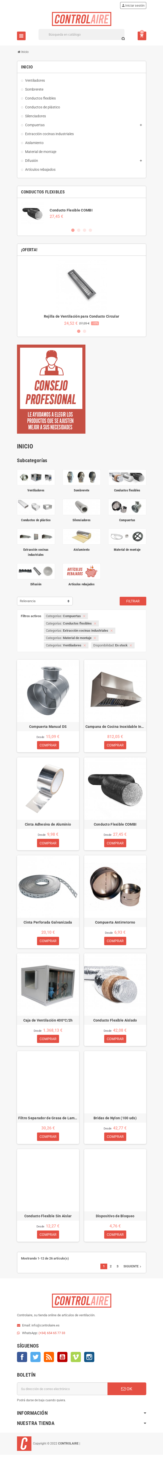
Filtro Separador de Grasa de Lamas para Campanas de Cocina (48, 1119)
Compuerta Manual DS (48, 727)
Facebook (22, 1359)
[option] (82, 213)
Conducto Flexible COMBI (71, 210)
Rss (49, 1359)
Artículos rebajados (81, 584)
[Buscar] (81, 34)
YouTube (62, 1359)
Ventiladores (35, 490)
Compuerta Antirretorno (115, 923)
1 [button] (73, 230)
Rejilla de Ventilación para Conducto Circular (81, 316)
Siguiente (132, 1268)
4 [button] (90, 230)
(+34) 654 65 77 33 (52, 1335)
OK (126, 1391)
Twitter (35, 1359)
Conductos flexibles (127, 490)
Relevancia (27, 601)
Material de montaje (127, 549)
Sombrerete (81, 490)
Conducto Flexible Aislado (115, 1021)
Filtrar (133, 601)
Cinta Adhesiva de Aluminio (48, 825)
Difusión (35, 584)
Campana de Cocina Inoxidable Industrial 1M (115, 727)
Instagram (89, 1359)
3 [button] (84, 230)
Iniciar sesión (132, 5)
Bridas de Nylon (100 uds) (115, 1119)
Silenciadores (81, 520)
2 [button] (78, 230)
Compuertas (127, 520)
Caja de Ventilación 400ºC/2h (48, 1021)
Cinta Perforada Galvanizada (48, 923)
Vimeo (76, 1359)
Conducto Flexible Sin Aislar (48, 1218)
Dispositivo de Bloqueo (115, 1218)
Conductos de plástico (35, 520)
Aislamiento (82, 549)
